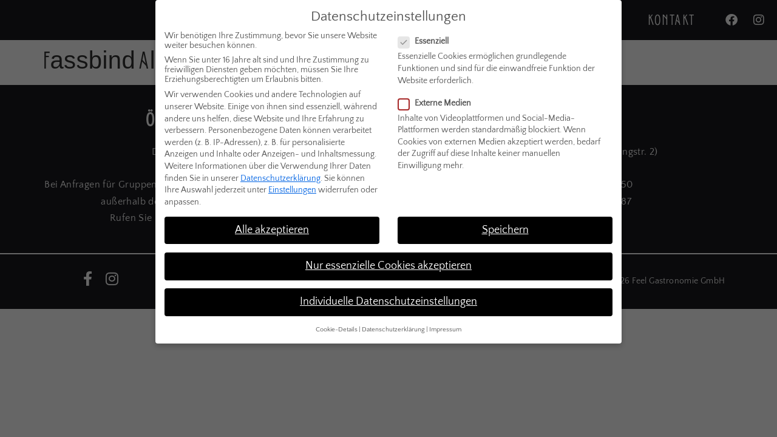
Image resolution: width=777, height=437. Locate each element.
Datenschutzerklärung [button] (393, 318)
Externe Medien (438, 91)
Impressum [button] (445, 318)
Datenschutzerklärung (280, 166)
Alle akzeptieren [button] (272, 218)
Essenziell (427, 30)
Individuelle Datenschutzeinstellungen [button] (388, 290)
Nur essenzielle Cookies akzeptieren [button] (388, 254)
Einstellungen (292, 178)
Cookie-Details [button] (337, 318)
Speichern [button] (505, 218)
